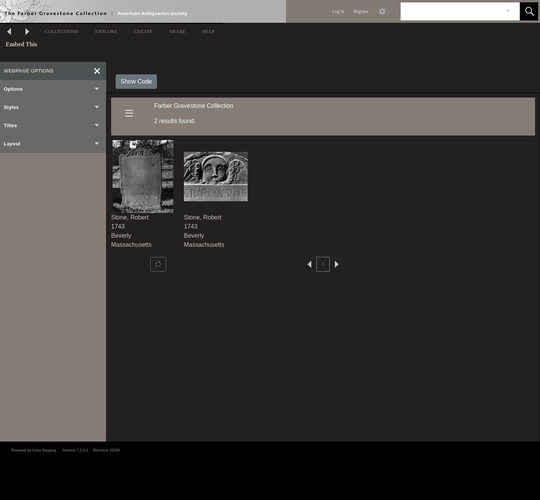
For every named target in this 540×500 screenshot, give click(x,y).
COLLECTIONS (61, 31)
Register (361, 11)
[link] (508, 11)
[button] (529, 11)
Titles (52, 126)
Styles (52, 107)
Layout (52, 144)
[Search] (451, 11)
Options (52, 89)
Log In (338, 11)
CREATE (143, 31)
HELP (208, 31)
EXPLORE (106, 31)
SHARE (177, 31)
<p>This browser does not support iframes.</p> (270, 470)
